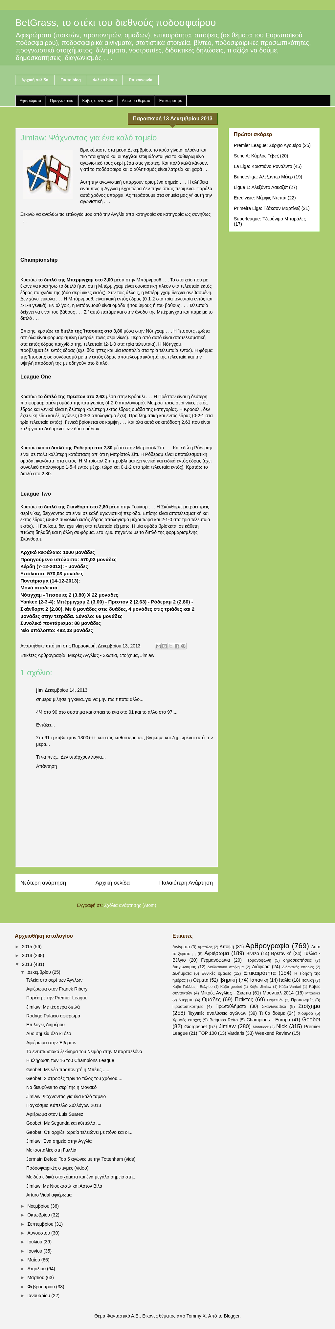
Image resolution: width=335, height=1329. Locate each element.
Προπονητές (302, 1000)
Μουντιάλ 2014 (278, 992)
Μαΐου (34, 1259)
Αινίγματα (181, 947)
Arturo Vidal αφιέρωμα (49, 1194)
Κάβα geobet (231, 987)
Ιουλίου (35, 1241)
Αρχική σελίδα (34, 80)
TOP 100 (207, 1033)
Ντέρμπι (185, 1000)
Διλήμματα (181, 973)
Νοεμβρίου (39, 1206)
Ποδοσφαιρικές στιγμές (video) (57, 1168)
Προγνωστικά (61, 100)
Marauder (261, 1027)
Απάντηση (46, 766)
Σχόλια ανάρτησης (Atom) (130, 905)
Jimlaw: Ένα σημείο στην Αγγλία (59, 1141)
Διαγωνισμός (184, 967)
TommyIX (196, 1316)
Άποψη (226, 946)
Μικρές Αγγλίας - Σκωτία (92, 655)
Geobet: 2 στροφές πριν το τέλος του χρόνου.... (74, 1078)
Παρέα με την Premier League (56, 997)
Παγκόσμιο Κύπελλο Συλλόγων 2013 (63, 1105)
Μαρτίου (36, 1277)
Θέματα (201, 980)
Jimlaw (147, 655)
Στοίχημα (129, 655)
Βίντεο (252, 953)
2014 (28, 955)
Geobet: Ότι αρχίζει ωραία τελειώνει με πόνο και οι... (79, 1132)
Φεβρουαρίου (41, 1286)
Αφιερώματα (30, 100)
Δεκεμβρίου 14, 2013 (66, 690)
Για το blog (70, 80)
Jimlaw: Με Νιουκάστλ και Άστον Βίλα (64, 1186)
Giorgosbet (195, 1026)
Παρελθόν (275, 1000)
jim (39, 690)
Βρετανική (281, 953)
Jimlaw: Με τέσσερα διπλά (53, 1007)
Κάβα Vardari (290, 987)
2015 (28, 946)
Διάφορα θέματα (136, 100)
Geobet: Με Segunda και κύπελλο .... (63, 1123)
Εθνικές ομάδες (216, 973)
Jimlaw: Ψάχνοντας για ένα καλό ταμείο (66, 1096)
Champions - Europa (268, 1019)
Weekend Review (273, 1033)
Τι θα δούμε (272, 1013)
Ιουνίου (35, 1251)
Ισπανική (259, 980)
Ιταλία (285, 980)
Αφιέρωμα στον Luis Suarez (54, 1114)
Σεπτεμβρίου (41, 1224)
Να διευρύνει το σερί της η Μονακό (61, 1087)
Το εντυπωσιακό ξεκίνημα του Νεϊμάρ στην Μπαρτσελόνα (84, 1051)
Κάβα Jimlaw (260, 987)
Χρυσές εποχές (186, 1020)
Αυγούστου (39, 1233)
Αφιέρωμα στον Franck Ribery (57, 989)
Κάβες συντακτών (97, 100)
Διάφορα (261, 966)
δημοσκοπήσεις (297, 960)
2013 (28, 964)
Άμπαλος (205, 947)
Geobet (311, 1019)
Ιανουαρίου (39, 1295)
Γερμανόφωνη (258, 960)
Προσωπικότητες (187, 1006)
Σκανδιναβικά (274, 1006)
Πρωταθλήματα (230, 1006)
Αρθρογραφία (51, 655)
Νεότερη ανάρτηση (43, 883)
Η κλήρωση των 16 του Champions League (70, 1060)
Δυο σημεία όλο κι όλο (48, 1033)
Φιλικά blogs (105, 80)
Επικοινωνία (140, 80)
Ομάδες (211, 999)
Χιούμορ (305, 1013)
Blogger (231, 1316)
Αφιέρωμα (216, 953)
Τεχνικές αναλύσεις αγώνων (217, 1013)
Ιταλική (308, 980)
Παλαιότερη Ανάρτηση (186, 883)
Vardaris (236, 1033)
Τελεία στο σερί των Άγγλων (54, 980)
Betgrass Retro (224, 1020)
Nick (281, 1026)
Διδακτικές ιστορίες (298, 967)
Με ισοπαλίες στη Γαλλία (51, 1150)
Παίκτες (244, 999)
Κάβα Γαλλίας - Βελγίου (192, 987)
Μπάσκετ (312, 993)
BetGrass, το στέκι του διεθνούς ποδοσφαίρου (115, 22)
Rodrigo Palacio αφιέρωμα (53, 1015)
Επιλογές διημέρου (45, 1024)
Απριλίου (37, 1268)
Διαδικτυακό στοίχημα (226, 967)
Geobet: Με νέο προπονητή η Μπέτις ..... (67, 1069)
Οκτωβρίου (39, 1214)
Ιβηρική (228, 980)
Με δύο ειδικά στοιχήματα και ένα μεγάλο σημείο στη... (81, 1176)
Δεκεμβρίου (39, 972)
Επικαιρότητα (171, 100)
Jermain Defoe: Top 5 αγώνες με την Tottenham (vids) (81, 1159)
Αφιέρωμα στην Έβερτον (51, 1042)
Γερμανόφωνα (215, 960)
